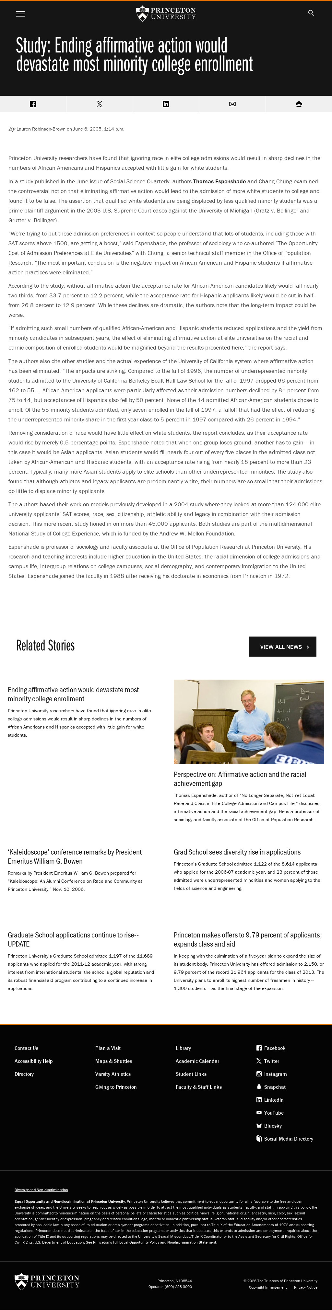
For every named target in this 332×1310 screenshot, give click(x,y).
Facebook (275, 1048)
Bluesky (273, 1125)
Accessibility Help (34, 1061)
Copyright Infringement (268, 1287)
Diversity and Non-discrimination (41, 1189)
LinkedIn (274, 1100)
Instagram (275, 1074)
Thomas (219, 181)
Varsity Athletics (113, 1074)
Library (183, 1048)
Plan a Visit (108, 1048)
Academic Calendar (197, 1061)
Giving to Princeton (116, 1087)
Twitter (271, 1061)
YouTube (274, 1112)
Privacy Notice (305, 1287)
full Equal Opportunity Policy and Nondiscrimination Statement (164, 1242)
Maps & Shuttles (113, 1061)
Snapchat (275, 1087)
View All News (281, 646)
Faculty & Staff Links (199, 1087)
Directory (24, 1074)
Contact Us (26, 1048)
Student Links (191, 1074)
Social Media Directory (288, 1138)
